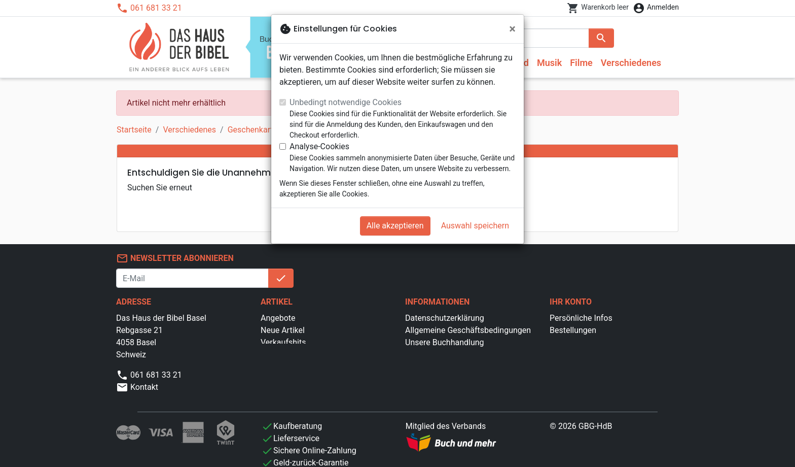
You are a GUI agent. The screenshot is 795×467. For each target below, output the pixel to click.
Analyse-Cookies (319, 146)
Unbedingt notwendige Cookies (346, 102)
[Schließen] (512, 29)
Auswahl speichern (475, 225)
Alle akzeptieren (395, 225)
